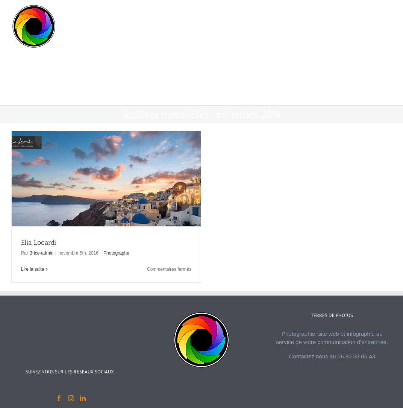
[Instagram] (71, 398)
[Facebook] (59, 398)
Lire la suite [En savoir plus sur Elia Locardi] (32, 269)
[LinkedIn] (83, 398)
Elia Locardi (38, 242)
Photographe (116, 253)
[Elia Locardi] (106, 206)
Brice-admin (41, 253)
